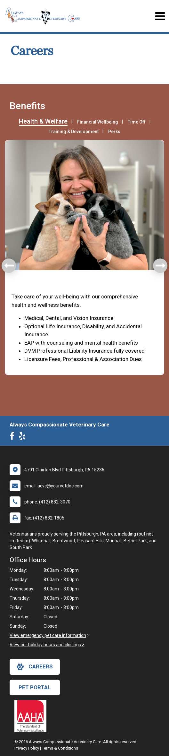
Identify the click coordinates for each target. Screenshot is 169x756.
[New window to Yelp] (24, 437)
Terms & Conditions (60, 748)
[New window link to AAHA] (32, 716)
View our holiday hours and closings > (47, 644)
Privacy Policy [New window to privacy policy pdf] (26, 748)
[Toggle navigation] (159, 16)
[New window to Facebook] (14, 437)
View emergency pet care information (48, 635)
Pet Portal (35, 687)
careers (35, 666)
